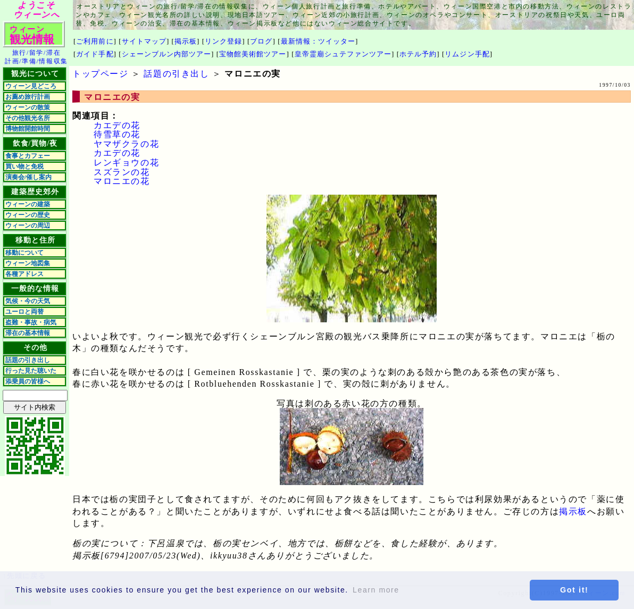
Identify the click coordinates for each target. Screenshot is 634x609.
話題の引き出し (27, 360)
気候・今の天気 (27, 301)
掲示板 (185, 41)
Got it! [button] (574, 590)
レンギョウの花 (126, 162)
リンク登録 (223, 41)
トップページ (100, 73)
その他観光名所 (27, 118)
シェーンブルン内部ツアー (166, 54)
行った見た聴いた (30, 370)
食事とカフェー (27, 156)
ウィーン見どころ (30, 86)
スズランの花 (122, 172)
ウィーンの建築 (27, 204)
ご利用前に (94, 41)
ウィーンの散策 (27, 107)
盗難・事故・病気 (30, 322)
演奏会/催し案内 (28, 177)
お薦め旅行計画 (27, 97)
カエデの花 (117, 125)
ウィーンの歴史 (27, 215)
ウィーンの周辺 (27, 225)
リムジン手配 (467, 54)
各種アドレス (24, 274)
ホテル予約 (418, 54)
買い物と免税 (24, 166)
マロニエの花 (122, 181)
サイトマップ (144, 41)
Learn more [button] (376, 590)
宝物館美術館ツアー (252, 54)
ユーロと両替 (24, 311)
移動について (24, 252)
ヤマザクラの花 (126, 143)
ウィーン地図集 (27, 263)
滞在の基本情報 (27, 333)
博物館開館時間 (27, 128)
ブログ (261, 41)
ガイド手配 (94, 54)
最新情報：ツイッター (318, 41)
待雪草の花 (117, 134)
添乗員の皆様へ (27, 381)
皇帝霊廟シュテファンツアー (343, 54)
